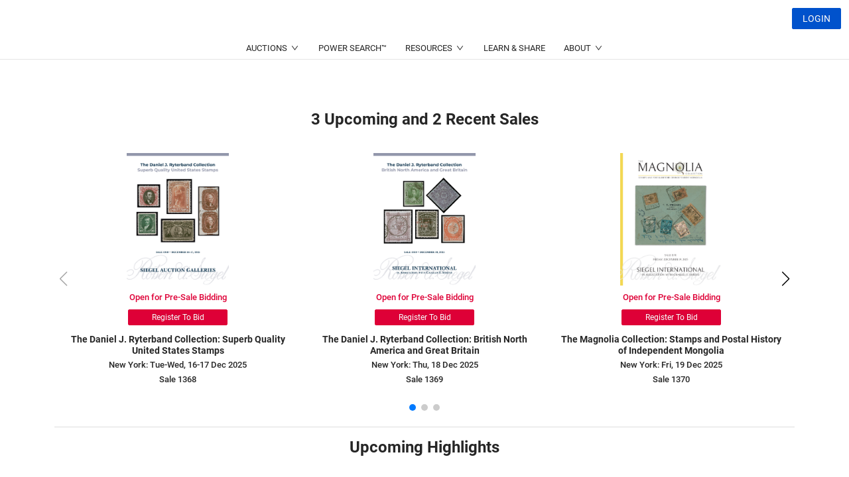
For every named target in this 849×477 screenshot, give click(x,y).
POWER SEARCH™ (352, 80)
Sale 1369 (424, 379)
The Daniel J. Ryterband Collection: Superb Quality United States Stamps (178, 345)
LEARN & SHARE (514, 80)
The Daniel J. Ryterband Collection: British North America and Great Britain (424, 345)
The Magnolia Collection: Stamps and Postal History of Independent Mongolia (671, 345)
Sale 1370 (671, 379)
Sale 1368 (177, 379)
